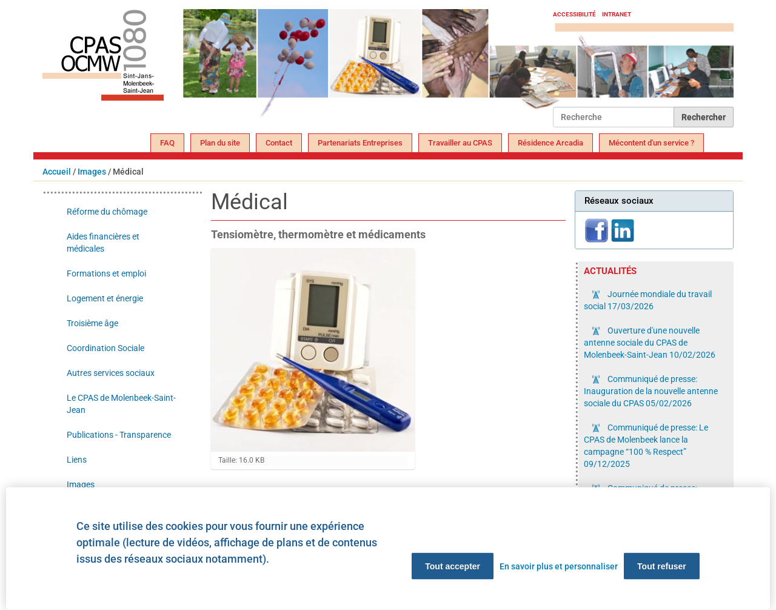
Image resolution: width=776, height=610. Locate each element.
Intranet (616, 14)
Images (92, 171)
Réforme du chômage (107, 211)
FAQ (167, 142)
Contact (279, 142)
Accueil (56, 171)
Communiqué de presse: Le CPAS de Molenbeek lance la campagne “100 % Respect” (646, 446)
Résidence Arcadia (550, 142)
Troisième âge (92, 323)
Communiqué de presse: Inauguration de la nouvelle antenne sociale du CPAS (651, 391)
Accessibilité (574, 14)
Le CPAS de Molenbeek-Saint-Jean (121, 404)
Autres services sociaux (111, 373)
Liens (77, 459)
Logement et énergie (105, 298)
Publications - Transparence (119, 435)
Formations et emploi (106, 273)
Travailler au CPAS (460, 142)
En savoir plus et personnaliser (559, 566)
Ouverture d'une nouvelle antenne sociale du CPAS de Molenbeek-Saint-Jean (649, 343)
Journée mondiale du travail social (648, 300)
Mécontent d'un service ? (651, 142)
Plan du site (220, 142)
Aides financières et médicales (103, 242)
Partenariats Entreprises (360, 142)
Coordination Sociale (105, 348)
